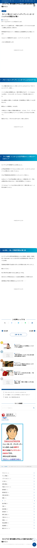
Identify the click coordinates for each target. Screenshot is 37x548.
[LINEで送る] (25, 323)
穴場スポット (6, 517)
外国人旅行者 (6, 495)
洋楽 (4, 506)
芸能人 (4, 520)
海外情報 (5, 509)
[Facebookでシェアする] (11, 323)
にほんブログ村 (5, 419)
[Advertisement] (19, 63)
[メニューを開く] (34, 5)
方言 (4, 501)
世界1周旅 (5, 484)
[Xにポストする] (5, 323)
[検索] (33, 408)
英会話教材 (5, 523)
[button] (2, 501)
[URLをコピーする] (32, 323)
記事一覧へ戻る (18, 334)
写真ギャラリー (6, 487)
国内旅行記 (5, 492)
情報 (4, 498)
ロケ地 (4, 481)
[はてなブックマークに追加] (18, 323)
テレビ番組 (5, 476)
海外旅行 (5, 512)
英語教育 (5, 525)
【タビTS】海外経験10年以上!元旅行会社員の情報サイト (18, 5)
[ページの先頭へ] (34, 545)
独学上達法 (5, 514)
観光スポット (6, 528)
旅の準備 (5, 503)
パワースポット (6, 478)
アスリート (5, 473)
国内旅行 (5, 489)
